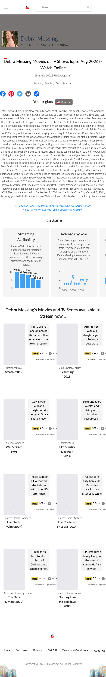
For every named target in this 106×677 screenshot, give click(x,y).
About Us (99, 650)
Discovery (22, 650)
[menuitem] (21, 652)
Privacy (37, 650)
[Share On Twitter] (20, 94)
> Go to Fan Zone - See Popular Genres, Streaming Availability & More (53, 205)
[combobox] (64, 102)
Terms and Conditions (75, 650)
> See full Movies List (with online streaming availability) (53, 209)
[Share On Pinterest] (11, 94)
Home (37, 83)
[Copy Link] (36, 94)
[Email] (28, 94)
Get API (52, 650)
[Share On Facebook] (3, 94)
